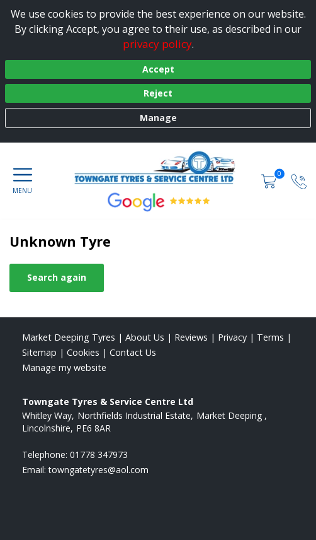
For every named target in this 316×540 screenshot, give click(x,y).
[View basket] (270, 180)
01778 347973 (99, 455)
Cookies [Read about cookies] (83, 352)
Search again (56, 277)
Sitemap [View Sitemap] (39, 352)
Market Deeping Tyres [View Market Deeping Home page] (68, 337)
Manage (158, 118)
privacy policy (157, 44)
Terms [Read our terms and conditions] (270, 337)
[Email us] (98, 470)
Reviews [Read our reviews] (191, 337)
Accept (158, 69)
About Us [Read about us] (144, 337)
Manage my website (64, 367)
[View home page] (160, 168)
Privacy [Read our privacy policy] (232, 337)
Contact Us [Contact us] (133, 352)
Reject (158, 93)
